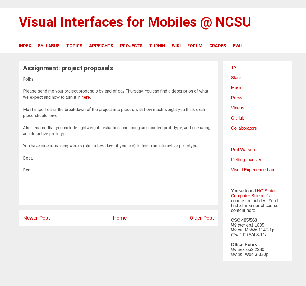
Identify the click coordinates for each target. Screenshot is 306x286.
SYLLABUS (49, 45)
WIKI (176, 45)
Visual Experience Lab (252, 169)
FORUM (194, 45)
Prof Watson (243, 149)
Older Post (202, 218)
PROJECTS (131, 45)
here (86, 97)
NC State (266, 191)
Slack (236, 77)
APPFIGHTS (101, 45)
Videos (237, 108)
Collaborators (244, 128)
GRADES (217, 45)
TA (233, 67)
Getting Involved (247, 159)
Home (120, 218)
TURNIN (157, 45)
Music (237, 87)
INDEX (25, 45)
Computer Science (249, 195)
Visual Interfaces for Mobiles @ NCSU (135, 22)
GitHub (238, 118)
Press (236, 98)
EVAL (238, 45)
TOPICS (74, 45)
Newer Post (36, 218)
